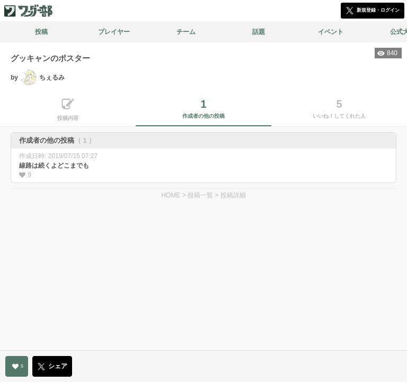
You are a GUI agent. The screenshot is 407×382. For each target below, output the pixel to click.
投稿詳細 (233, 195)
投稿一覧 (200, 195)
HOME (170, 195)
